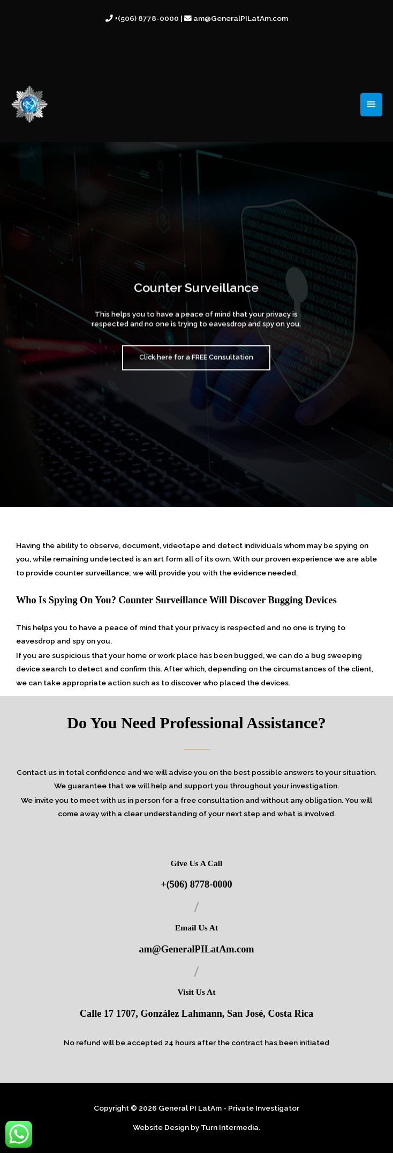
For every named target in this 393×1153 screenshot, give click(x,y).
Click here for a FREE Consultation (196, 366)
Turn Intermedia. (230, 1127)
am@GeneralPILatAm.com (196, 949)
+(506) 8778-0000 (196, 884)
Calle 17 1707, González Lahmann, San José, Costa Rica (196, 1013)
